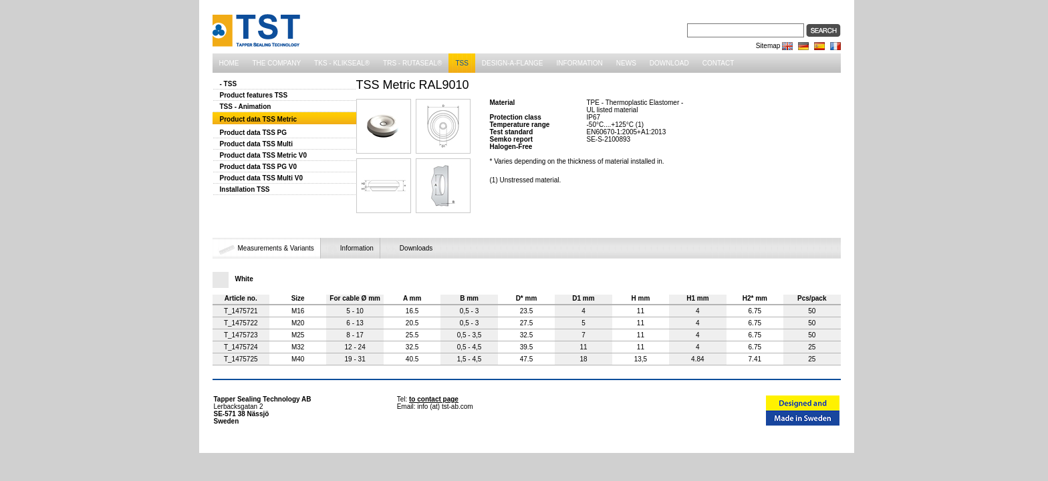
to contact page (433, 399)
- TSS (228, 84)
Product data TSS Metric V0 (263, 155)
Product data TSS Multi (256, 144)
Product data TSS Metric (258, 119)
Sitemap (768, 45)
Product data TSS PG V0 (258, 166)
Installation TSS (245, 189)
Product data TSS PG (253, 132)
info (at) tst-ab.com (445, 406)
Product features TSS (254, 95)
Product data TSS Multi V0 (261, 178)
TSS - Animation (245, 106)
